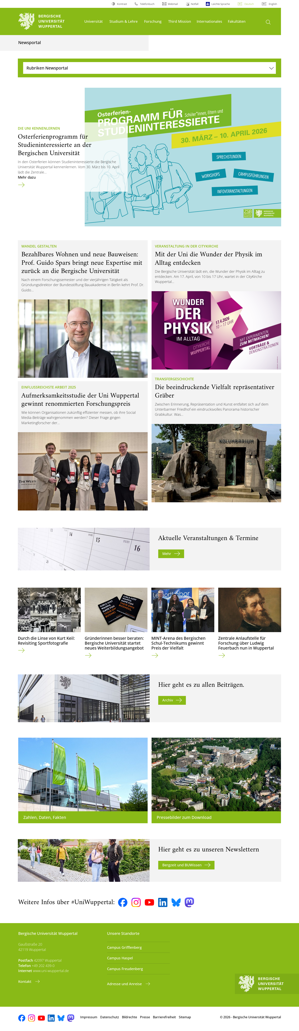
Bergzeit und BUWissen (182, 865)
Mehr (166, 553)
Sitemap (185, 1017)
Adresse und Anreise (125, 983)
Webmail (173, 4)
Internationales (209, 21)
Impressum (88, 1017)
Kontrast (122, 4)
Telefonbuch (147, 4)
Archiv (167, 700)
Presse (145, 1017)
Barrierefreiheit (164, 1017)
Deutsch (249, 4)
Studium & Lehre (123, 21)
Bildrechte (129, 1017)
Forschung (153, 21)
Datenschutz (109, 1017)
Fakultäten (236, 21)
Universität (93, 21)
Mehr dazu (27, 177)
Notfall (194, 4)
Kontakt (25, 981)
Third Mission (179, 21)
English (273, 4)
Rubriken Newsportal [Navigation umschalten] (47, 68)
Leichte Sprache (221, 4)
